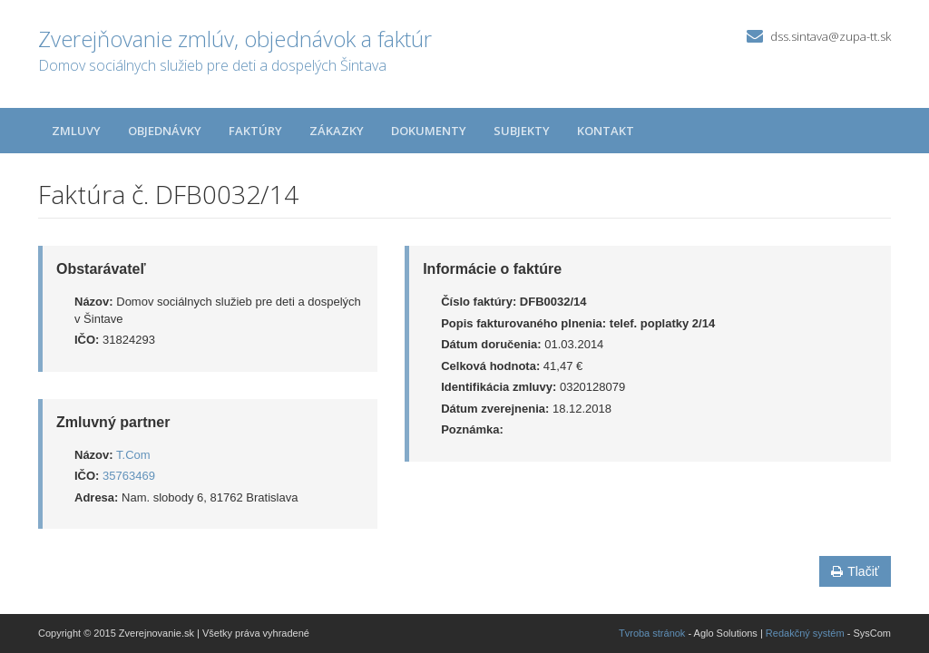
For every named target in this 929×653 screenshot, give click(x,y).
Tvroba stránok (652, 633)
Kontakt (605, 130)
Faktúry (255, 130)
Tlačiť (855, 571)
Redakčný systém (805, 633)
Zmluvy (76, 130)
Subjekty (522, 130)
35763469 (129, 475)
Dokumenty (428, 130)
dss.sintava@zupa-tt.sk (830, 36)
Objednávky (164, 130)
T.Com (133, 455)
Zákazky (336, 130)
